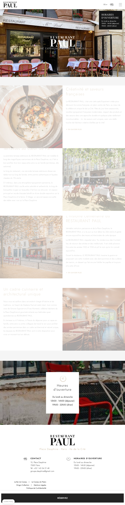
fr (104, 4)
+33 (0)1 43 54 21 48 (111, 4)
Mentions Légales (40, 485)
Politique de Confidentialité (36, 488)
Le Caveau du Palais (39, 482)
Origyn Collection (22, 485)
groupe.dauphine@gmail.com (42, 471)
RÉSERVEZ (62, 498)
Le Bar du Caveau (20, 482)
